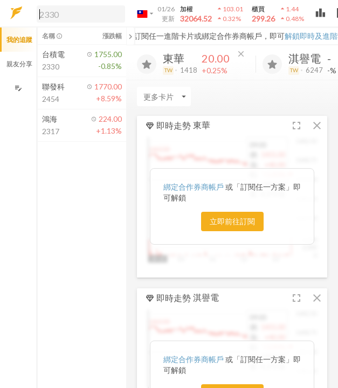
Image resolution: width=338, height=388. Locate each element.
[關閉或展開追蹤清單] (130, 36)
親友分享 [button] (19, 64)
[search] (81, 14)
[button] (78, 13)
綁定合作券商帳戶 (194, 186)
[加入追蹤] (146, 64)
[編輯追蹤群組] (18, 88)
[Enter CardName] (164, 96)
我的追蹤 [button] (19, 40)
